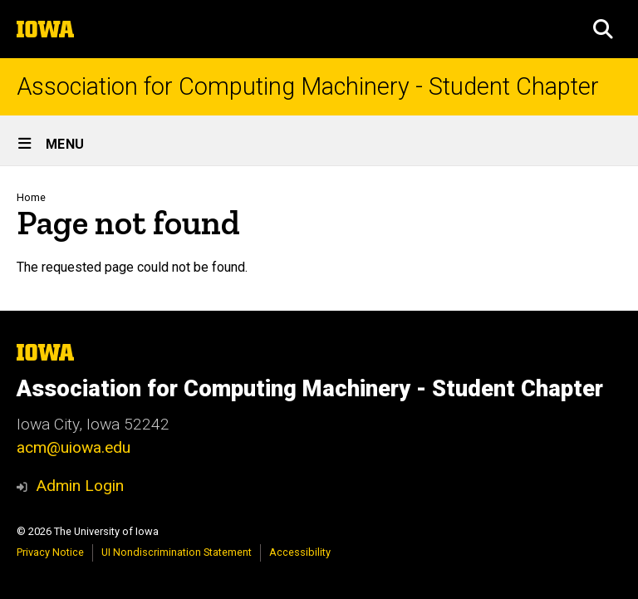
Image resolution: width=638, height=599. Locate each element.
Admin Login (80, 485)
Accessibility (300, 552)
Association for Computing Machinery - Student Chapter (308, 87)
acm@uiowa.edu (73, 447)
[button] (603, 29)
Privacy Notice (50, 552)
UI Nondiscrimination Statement (176, 552)
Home (31, 197)
